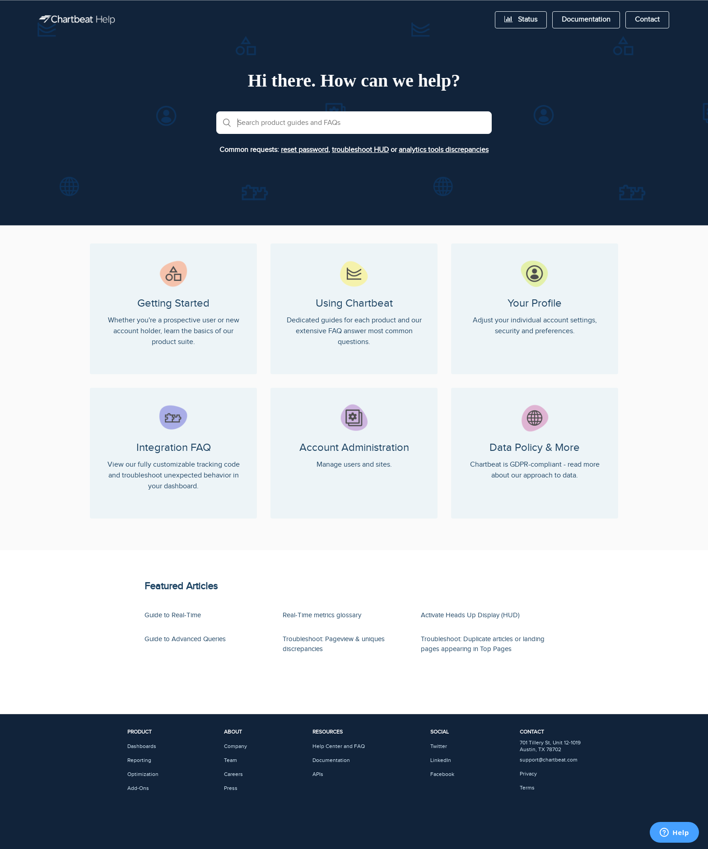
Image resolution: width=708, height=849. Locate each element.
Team (230, 760)
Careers (233, 774)
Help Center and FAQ (338, 746)
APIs (317, 774)
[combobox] (354, 122)
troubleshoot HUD (360, 150)
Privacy (528, 774)
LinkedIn (440, 760)
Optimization (142, 774)
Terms (527, 788)
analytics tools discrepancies (444, 150)
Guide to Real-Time (172, 615)
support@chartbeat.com (549, 760)
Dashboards (141, 746)
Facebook (442, 774)
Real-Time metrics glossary (322, 615)
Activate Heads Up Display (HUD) (470, 615)
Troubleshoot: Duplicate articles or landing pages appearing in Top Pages (483, 644)
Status (520, 19)
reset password (304, 150)
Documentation (586, 19)
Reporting (139, 760)
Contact (647, 19)
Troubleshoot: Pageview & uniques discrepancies (334, 644)
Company (235, 746)
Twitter (438, 746)
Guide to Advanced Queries (185, 639)
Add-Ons (138, 788)
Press (231, 788)
